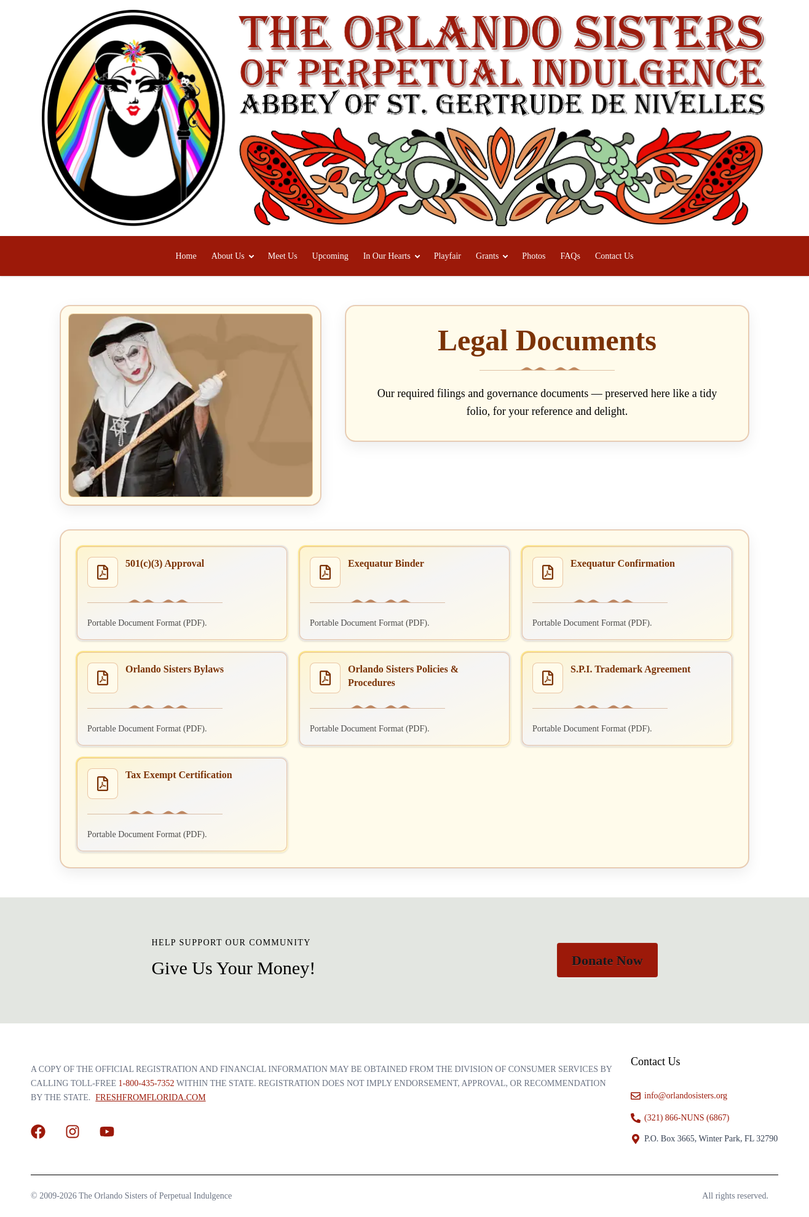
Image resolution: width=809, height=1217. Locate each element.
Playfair (447, 256)
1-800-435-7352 (147, 1083)
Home (185, 256)
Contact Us (614, 256)
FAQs (570, 256)
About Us (228, 256)
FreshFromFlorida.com (150, 1097)
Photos (533, 256)
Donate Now (607, 960)
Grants (487, 256)
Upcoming (330, 256)
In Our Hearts (387, 256)
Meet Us (283, 256)
